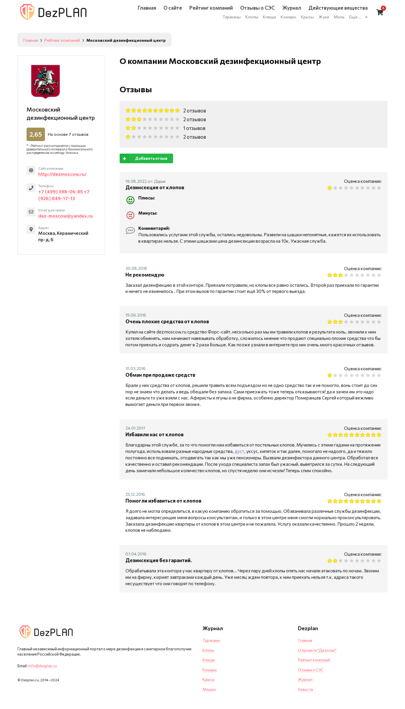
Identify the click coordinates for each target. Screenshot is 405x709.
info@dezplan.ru (42, 665)
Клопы (208, 650)
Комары (209, 670)
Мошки (209, 689)
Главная (305, 640)
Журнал (305, 679)
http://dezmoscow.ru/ (62, 174)
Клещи (208, 660)
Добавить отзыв (143, 158)
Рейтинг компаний (314, 660)
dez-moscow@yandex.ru (65, 215)
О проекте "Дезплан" (317, 650)
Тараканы (211, 640)
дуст (239, 451)
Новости (305, 689)
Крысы (208, 679)
